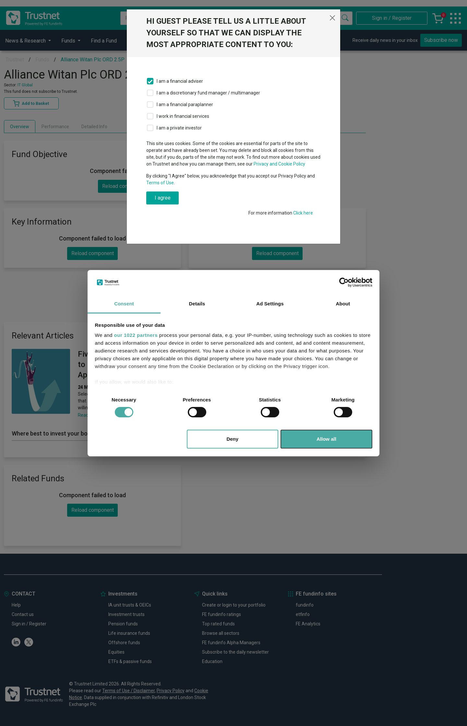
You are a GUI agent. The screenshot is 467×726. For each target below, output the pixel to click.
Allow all (326, 439)
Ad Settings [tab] (269, 303)
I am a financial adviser (180, 81)
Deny (232, 439)
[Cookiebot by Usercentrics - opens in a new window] (344, 282)
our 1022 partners (136, 335)
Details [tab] (197, 303)
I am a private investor (179, 128)
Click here (303, 212)
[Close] (332, 18)
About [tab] (343, 303)
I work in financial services (183, 116)
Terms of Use (160, 182)
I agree (163, 198)
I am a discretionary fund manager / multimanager (208, 93)
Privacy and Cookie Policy (279, 163)
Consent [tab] (124, 303)
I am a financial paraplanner (185, 104)
